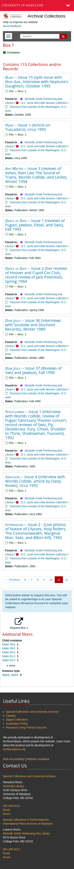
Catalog (10, 715)
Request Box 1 (19, 623)
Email (6, 809)
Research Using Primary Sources (26, 727)
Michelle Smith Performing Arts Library (26, 833)
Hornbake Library (13, 786)
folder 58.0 (9, 644)
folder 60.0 (9, 652)
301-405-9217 (11, 849)
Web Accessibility (13, 759)
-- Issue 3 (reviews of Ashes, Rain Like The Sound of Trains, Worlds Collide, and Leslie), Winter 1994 (36, 175)
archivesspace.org (14, 749)
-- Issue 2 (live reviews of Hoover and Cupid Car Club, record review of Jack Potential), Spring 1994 (36, 275)
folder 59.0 (9, 648)
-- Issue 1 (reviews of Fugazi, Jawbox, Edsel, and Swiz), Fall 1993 (35, 225)
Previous (13, 579)
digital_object (10, 674)
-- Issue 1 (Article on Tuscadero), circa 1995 (27, 127)
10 (51, 579)
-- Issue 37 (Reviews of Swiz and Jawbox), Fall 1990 (33, 370)
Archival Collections (46, 16)
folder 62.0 (9, 660)
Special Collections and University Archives (32, 711)
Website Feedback (37, 759)
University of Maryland (22, 5)
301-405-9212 (11, 805)
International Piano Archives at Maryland (27, 823)
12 (66, 579)
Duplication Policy (17, 723)
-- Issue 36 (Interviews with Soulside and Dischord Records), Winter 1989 (33, 325)
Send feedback (12, 26)
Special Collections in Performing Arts (26, 819)
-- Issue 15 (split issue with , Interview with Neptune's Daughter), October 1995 (36, 82)
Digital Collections (17, 719)
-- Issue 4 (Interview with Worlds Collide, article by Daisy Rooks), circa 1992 (35, 481)
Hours (6, 813)
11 (58, 579)
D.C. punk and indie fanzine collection (44, 102)
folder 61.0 (9, 656)
